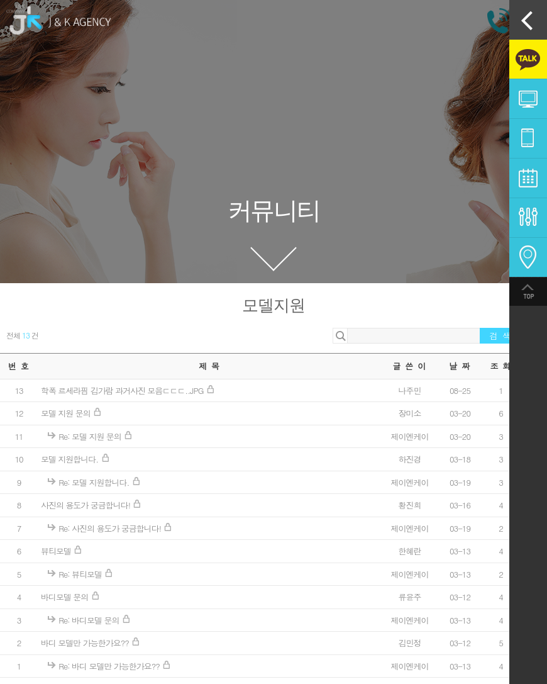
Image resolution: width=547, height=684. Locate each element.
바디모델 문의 (66, 597)
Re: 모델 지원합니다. (94, 482)
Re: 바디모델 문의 (89, 620)
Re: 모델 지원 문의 (90, 436)
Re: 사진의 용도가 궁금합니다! (110, 528)
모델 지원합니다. (71, 459)
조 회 (500, 366)
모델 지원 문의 (66, 413)
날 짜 (459, 366)
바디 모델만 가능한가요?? (86, 643)
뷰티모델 (57, 551)
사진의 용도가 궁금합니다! (86, 505)
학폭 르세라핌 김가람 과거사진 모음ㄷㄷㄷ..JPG (123, 390)
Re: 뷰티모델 (81, 574)
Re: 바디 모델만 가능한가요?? (110, 666)
